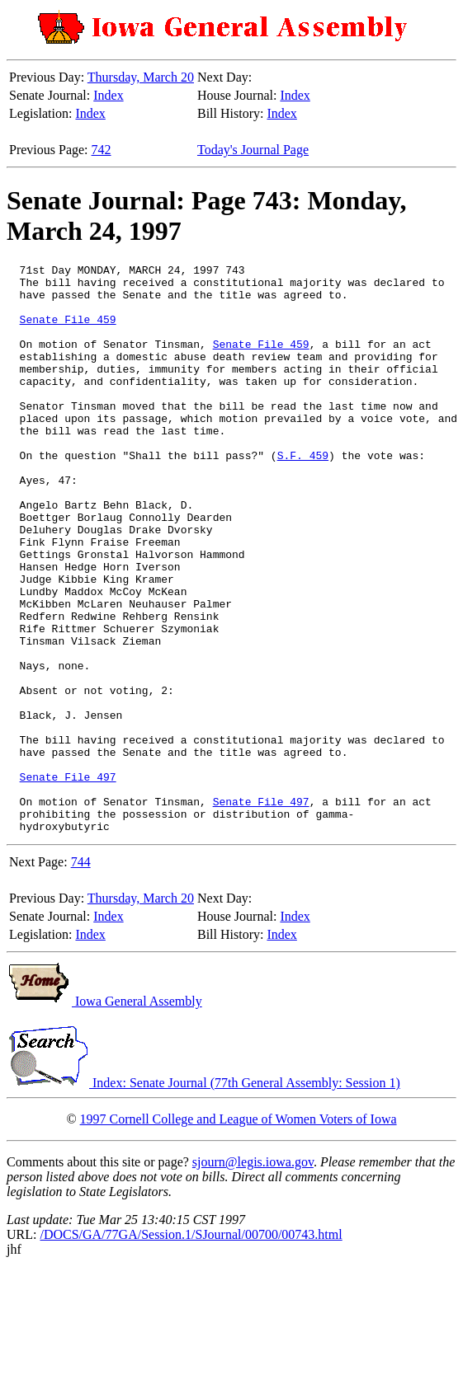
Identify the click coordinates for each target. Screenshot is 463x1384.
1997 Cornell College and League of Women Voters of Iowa (238, 1233)
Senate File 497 (68, 880)
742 (101, 150)
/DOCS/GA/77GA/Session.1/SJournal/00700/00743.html (191, 1348)
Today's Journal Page (253, 150)
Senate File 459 (68, 331)
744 (81, 976)
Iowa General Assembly (104, 1115)
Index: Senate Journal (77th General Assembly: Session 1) (203, 1196)
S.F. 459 (302, 494)
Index (108, 95)
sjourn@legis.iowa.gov (253, 1276)
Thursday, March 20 (140, 77)
